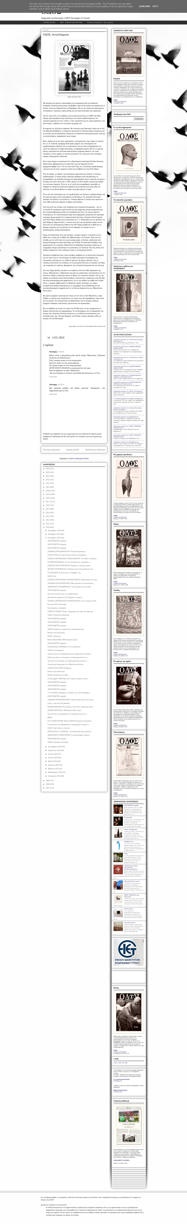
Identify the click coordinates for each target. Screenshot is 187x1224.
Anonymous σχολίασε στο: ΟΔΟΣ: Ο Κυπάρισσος (127, 391)
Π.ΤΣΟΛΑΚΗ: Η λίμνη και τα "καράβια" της (64, 573)
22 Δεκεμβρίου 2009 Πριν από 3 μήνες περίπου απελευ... (68, 679)
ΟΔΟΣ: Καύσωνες (54, 636)
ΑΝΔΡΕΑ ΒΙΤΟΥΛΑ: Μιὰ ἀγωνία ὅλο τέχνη (64, 710)
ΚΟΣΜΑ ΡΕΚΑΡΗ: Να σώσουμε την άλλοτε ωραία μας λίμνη (70, 707)
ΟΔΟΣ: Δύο (52, 576)
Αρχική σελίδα (72, 449)
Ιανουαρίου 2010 (54, 776)
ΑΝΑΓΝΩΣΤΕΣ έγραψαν (57, 541)
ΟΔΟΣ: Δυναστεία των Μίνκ (58, 675)
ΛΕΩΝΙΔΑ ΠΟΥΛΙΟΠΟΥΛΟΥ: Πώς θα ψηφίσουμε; (67, 551)
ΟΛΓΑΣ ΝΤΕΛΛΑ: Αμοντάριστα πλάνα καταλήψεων (67, 555)
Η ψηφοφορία (128, 817)
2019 (48, 494)
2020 (48, 491)
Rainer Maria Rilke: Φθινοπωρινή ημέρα (62, 640)
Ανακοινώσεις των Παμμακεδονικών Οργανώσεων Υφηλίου (69, 654)
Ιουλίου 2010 (53, 754)
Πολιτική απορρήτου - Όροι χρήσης (100, 22)
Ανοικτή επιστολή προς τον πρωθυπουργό (63, 594)
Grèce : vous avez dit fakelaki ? (59, 703)
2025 (48, 472)
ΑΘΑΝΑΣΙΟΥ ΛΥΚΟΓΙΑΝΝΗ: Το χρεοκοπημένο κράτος (69, 735)
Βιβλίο (50, 717)
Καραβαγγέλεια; (128, 841)
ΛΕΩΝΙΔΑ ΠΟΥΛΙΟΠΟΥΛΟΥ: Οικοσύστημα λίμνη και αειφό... (71, 700)
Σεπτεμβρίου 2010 (55, 747)
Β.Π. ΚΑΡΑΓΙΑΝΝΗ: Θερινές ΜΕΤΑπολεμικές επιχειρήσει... (70, 721)
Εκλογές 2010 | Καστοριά (57, 604)
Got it (155, 6)
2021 (48, 487)
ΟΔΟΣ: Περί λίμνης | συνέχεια (59, 728)
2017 (48, 502)
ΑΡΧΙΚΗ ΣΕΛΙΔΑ (49, 22)
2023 (48, 480)
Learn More (144, 6)
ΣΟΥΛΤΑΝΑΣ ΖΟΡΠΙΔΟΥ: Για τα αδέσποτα (64, 647)
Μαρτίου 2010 (53, 769)
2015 (48, 509)
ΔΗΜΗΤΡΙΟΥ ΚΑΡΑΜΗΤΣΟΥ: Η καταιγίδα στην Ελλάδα (69, 587)
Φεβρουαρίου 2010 (55, 772)
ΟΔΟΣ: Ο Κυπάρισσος (130, 829)
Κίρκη (126, 853)
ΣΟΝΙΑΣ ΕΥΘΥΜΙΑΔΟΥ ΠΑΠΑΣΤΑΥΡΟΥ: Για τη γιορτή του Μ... (72, 601)
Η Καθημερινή (117, 1081)
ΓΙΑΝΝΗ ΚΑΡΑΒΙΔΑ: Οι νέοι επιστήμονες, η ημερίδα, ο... (69, 562)
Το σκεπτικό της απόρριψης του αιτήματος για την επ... (68, 714)
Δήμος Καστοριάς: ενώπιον (132, 881)
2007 (48, 788)
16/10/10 (61, 385)
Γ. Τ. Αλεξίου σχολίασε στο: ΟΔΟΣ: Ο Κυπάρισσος (128, 398)
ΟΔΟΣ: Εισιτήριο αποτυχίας (58, 742)
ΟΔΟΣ (115, 100)
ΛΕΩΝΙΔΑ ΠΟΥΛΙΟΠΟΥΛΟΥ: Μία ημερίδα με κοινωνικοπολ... (71, 583)
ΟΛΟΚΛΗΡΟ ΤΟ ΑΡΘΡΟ (121, 1160)
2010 (48, 527)
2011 (48, 524)
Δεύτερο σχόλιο (128, 908)
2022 (48, 483)
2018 (48, 498)
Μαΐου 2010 (52, 761)
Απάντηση (53, 377)
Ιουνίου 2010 (53, 758)
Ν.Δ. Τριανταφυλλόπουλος (121, 1079)
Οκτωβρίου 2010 (54, 538)
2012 (48, 520)
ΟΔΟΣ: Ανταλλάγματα (56, 650)
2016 (48, 505)
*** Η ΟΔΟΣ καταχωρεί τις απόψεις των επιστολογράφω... (69, 693)
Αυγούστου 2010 (54, 750)
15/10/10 (61, 352)
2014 (48, 513)
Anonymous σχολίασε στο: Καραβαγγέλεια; (126, 417)
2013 (48, 516)
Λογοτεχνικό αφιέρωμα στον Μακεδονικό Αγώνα (65, 664)
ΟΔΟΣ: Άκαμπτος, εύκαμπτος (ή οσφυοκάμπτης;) (66, 629)
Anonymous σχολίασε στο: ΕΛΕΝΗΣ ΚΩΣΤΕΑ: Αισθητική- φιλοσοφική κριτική (127, 376)
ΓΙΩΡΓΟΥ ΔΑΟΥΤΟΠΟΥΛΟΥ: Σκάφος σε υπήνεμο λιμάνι (69, 566)
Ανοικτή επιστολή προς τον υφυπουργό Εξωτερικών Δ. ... (68, 661)
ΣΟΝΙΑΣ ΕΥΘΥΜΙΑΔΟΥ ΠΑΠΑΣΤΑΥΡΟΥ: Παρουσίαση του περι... (73, 580)
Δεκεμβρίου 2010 (54, 530)
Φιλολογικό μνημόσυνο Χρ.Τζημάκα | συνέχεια (65, 597)
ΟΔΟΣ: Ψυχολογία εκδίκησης (58, 615)
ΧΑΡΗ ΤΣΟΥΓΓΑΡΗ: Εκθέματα (59, 668)
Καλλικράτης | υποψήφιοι (57, 608)
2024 (48, 476)
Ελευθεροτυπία (117, 1091)
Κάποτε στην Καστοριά (56, 633)
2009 (48, 781)
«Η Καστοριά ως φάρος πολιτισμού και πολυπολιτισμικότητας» (131, 867)
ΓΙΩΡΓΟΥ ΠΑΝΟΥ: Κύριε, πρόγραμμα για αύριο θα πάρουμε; (70, 611)
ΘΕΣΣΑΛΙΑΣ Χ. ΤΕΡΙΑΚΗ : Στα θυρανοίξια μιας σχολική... (70, 731)
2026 (48, 469)
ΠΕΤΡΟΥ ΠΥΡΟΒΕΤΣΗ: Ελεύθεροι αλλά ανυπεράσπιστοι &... (71, 569)
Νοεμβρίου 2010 (54, 534)
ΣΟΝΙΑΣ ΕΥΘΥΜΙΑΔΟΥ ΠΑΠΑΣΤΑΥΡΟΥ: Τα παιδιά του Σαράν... (73, 559)
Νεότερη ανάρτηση (51, 449)
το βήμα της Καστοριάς (119, 101)
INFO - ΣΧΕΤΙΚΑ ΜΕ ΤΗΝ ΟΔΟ (71, 22)
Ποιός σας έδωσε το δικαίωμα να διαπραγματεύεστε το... (68, 657)
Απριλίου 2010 (53, 765)
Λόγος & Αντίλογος (129, 922)
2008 (48, 784)
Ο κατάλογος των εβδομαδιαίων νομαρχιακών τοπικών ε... (69, 725)
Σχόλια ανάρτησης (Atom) (79, 458)
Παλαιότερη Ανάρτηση (95, 449)
